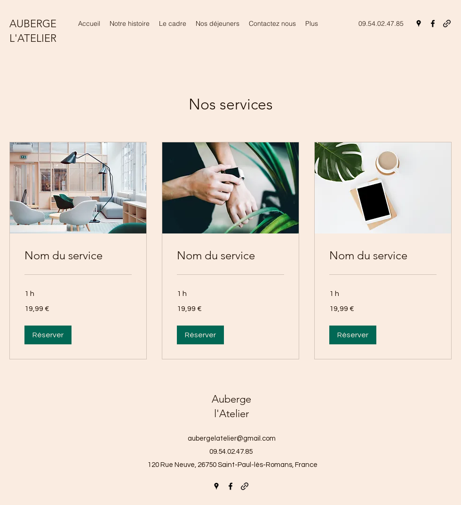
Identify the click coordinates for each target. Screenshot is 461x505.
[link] (78, 255)
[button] (48, 335)
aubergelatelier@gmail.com (232, 438)
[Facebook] (432, 23)
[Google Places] (418, 23)
